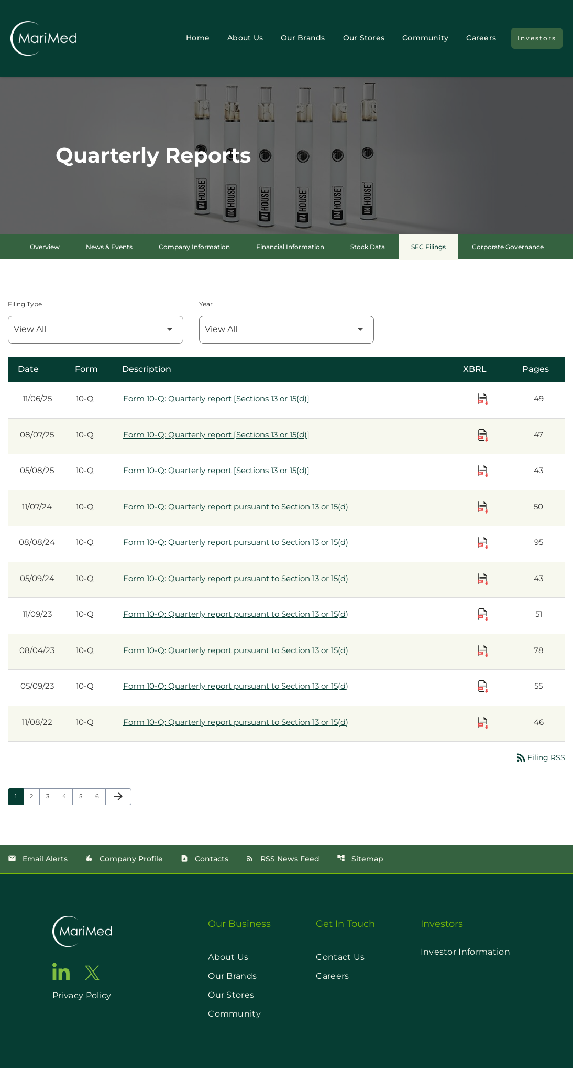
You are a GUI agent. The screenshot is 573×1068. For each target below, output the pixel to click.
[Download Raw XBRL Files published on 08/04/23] (483, 651)
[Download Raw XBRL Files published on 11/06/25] (483, 399)
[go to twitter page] (92, 972)
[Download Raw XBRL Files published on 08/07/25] (483, 435)
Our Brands (303, 37)
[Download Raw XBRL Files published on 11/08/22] (483, 723)
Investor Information (465, 952)
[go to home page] (82, 931)
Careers (481, 37)
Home (198, 37)
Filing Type (25, 304)
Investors (536, 38)
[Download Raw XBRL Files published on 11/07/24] (483, 507)
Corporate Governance (508, 247)
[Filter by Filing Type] (95, 330)
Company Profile (124, 858)
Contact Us (340, 957)
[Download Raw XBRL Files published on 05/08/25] (483, 471)
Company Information (194, 247)
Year (206, 304)
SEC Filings (428, 247)
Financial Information (290, 247)
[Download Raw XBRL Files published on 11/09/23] (483, 614)
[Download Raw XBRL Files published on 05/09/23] (483, 686)
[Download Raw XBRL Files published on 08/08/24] (483, 543)
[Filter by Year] (286, 330)
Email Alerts (38, 858)
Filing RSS (540, 757)
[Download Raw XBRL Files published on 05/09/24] (483, 579)
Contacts (204, 858)
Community (425, 37)
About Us (245, 37)
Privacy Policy (81, 995)
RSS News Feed (282, 858)
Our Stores (364, 37)
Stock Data (367, 247)
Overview (45, 247)
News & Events (109, 247)
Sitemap (360, 858)
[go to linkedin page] (61, 971)
